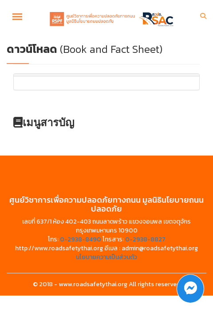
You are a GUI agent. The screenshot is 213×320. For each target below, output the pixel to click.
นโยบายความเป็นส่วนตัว (106, 257)
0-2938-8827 (145, 239)
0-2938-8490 (80, 239)
